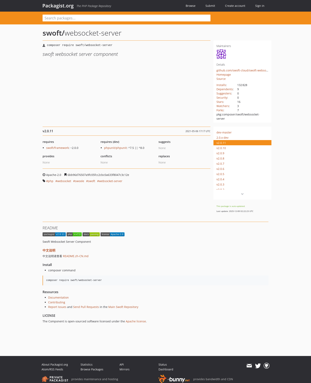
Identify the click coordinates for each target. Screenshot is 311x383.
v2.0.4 (220, 179)
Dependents (224, 89)
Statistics (87, 364)
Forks (219, 110)
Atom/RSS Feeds (52, 369)
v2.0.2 (220, 190)
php (50, 181)
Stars (219, 102)
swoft (91, 181)
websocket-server (110, 181)
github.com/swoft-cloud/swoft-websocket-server (248, 70)
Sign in (259, 6)
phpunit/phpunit (115, 148)
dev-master (224, 132)
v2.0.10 (221, 148)
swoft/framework (57, 148)
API (122, 364)
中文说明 (49, 250)
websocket (64, 181)
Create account (235, 6)
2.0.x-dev (222, 137)
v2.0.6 (220, 169)
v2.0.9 (220, 153)
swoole (79, 181)
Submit (210, 6)
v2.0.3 (220, 184)
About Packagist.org (55, 364)
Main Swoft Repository (123, 307)
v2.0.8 (220, 158)
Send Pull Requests (86, 307)
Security (221, 97)
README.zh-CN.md (76, 256)
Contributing (56, 302)
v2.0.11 (221, 143)
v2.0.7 (220, 163)
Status (162, 364)
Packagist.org (58, 5)
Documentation (58, 297)
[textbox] (126, 18)
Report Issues (57, 307)
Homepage (223, 74)
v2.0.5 (220, 174)
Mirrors (125, 369)
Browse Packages (92, 369)
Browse (190, 6)
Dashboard (165, 369)
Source (221, 79)
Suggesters (223, 93)
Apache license (136, 321)
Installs (221, 85)
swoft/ (54, 33)
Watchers (222, 106)
